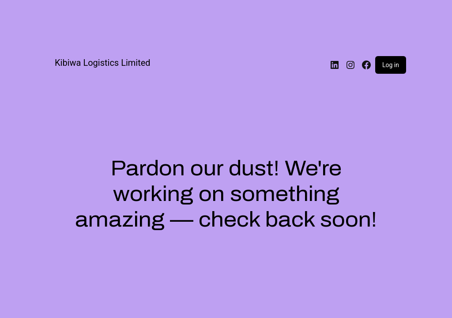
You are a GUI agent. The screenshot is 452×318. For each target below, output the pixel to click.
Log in (390, 64)
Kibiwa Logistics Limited (103, 62)
